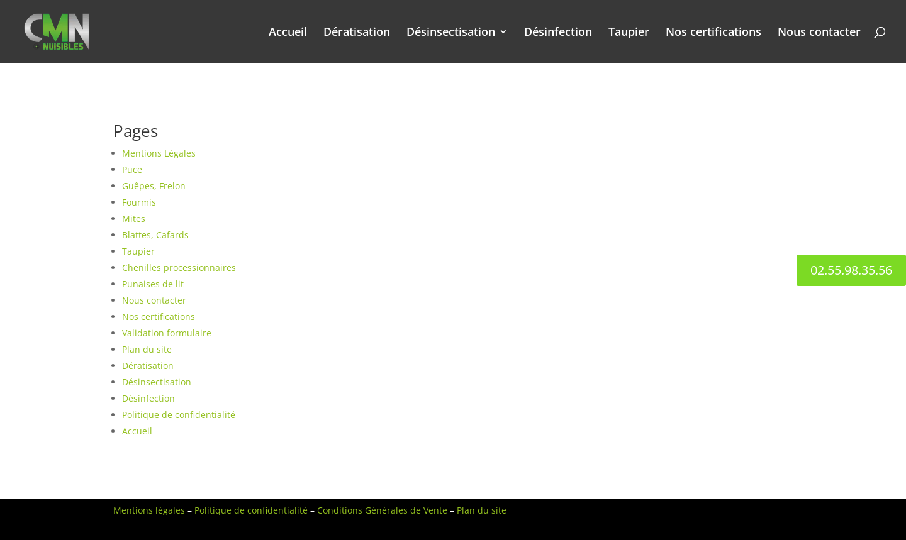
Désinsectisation (450, 33)
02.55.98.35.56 (851, 270)
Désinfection (558, 33)
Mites (133, 218)
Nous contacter (819, 33)
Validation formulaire (166, 333)
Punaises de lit (153, 284)
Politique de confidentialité (178, 415)
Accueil (288, 33)
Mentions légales (149, 510)
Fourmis (139, 202)
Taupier (628, 33)
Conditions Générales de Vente (382, 510)
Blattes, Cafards (155, 235)
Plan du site (147, 349)
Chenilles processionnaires (179, 267)
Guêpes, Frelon (154, 186)
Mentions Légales (159, 153)
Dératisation (356, 33)
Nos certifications (713, 33)
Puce (132, 169)
